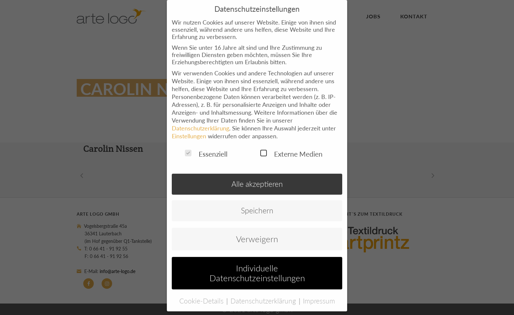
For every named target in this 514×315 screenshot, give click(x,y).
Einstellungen (189, 129)
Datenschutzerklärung (200, 122)
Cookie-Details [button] (202, 294)
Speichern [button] (257, 204)
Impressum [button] (319, 294)
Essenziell (206, 148)
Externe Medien (291, 148)
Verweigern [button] (257, 232)
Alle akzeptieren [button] (257, 177)
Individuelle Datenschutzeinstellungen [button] (257, 267)
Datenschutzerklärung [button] (264, 294)
